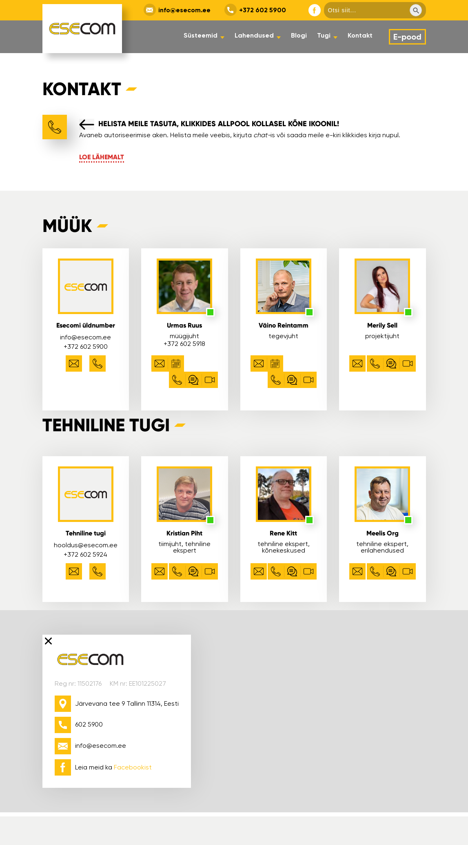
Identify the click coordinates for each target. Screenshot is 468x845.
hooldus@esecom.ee (86, 545)
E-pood (407, 37)
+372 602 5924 (85, 554)
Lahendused (254, 35)
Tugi (323, 35)
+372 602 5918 (184, 344)
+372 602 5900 (262, 10)
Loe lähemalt (101, 157)
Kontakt (360, 35)
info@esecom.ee (184, 10)
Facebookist (133, 767)
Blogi (299, 35)
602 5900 (89, 724)
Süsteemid (200, 35)
